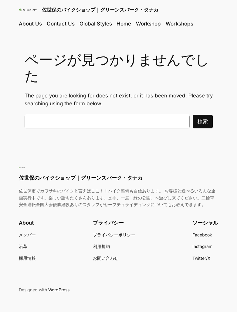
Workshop (148, 24)
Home (124, 24)
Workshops (179, 24)
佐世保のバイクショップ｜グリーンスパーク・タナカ (100, 10)
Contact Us (61, 24)
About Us (30, 24)
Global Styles (96, 24)
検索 (203, 121)
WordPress (58, 289)
